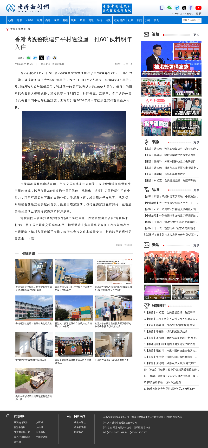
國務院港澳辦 (21, 422)
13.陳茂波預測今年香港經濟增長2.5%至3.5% (169, 388)
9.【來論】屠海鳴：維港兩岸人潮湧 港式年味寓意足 (174, 363)
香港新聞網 (80, 427)
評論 (99, 20)
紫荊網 (17, 442)
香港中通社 (80, 422)
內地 (48, 20)
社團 (130, 20)
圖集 (82, 20)
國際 (56, 20)
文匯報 (39, 422)
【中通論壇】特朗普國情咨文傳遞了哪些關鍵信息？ (173, 215)
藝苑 (139, 20)
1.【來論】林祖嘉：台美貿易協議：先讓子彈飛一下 (173, 312)
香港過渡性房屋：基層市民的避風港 (33, 323)
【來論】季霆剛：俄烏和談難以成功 (164, 174)
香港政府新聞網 (22, 437)
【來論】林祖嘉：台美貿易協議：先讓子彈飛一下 (172, 180)
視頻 (73, 20)
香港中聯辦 (19, 427)
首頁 (12, 29)
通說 (108, 20)
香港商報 (40, 432)
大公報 (39, 427)
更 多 (196, 34)
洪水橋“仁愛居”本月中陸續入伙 (30, 360)
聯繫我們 (78, 432)
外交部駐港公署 (22, 432)
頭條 (10, 20)
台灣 (39, 20)
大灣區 (29, 20)
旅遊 (147, 20)
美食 (156, 20)
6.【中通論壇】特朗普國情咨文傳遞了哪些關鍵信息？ (175, 344)
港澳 (19, 20)
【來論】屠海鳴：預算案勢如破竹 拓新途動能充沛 (173, 148)
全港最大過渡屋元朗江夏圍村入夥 (112, 360)
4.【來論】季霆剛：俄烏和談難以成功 (165, 331)
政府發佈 (119, 20)
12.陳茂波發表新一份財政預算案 (162, 382)
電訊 (91, 20)
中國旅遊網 (41, 437)
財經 (65, 20)
